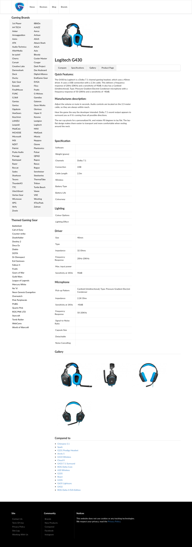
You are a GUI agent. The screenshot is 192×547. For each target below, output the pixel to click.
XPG (14, 202)
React (60, 476)
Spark (60, 447)
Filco (36, 85)
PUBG (15, 304)
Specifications (77, 67)
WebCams (17, 323)
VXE (36, 195)
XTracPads (38, 202)
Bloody (37, 54)
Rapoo (37, 160)
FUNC (15, 93)
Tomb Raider (18, 319)
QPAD (37, 156)
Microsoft (16, 136)
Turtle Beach (39, 187)
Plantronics (39, 148)
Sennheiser (39, 171)
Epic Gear (16, 82)
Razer (14, 163)
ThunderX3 (17, 183)
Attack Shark (39, 43)
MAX (36, 128)
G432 (60, 486)
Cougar (37, 62)
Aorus (36, 31)
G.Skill (15, 97)
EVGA (36, 82)
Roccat (15, 167)
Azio (36, 50)
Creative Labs (18, 66)
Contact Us (17, 519)
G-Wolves (38, 93)
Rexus (36, 163)
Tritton (37, 183)
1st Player (16, 23)
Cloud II (61, 460)
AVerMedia (17, 50)
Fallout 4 (16, 265)
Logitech (38, 124)
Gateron (37, 101)
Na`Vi (15, 288)
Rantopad (16, 160)
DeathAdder (18, 237)
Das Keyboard (40, 70)
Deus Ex (16, 245)
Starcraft (16, 315)
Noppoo (37, 140)
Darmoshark (18, 70)
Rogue (37, 167)
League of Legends (20, 280)
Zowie (15, 210)
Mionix (37, 136)
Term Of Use (18, 522)
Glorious (38, 109)
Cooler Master (40, 58)
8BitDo (37, 23)
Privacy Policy (18, 526)
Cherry (15, 58)
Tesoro (15, 179)
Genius (15, 105)
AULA (36, 46)
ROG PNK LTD (19, 311)
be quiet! (16, 54)
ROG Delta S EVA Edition (69, 490)
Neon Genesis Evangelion (24, 292)
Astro (14, 39)
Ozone (37, 144)
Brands (64, 7)
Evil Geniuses (18, 261)
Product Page (108, 67)
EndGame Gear (41, 78)
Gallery (93, 67)
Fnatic (36, 89)
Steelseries (39, 175)
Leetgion (38, 121)
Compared (49, 526)
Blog (54, 7)
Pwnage (16, 156)
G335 (60, 473)
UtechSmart (17, 191)
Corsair (15, 62)
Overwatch (17, 296)
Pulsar (37, 152)
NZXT (15, 144)
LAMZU (16, 121)
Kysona (37, 117)
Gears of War (18, 272)
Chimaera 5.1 (63, 443)
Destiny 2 (16, 241)
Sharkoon (16, 175)
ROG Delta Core (64, 467)
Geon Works (39, 105)
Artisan (37, 35)
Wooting (38, 199)
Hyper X (37, 113)
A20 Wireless (63, 470)
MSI (14, 140)
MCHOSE (16, 132)
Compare (62, 67)
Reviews (43, 7)
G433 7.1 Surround (66, 463)
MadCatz (16, 128)
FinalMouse (17, 89)
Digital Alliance (41, 74)
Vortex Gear (17, 195)
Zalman (37, 206)
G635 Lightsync (64, 483)
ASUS (36, 39)
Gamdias (38, 97)
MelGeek (38, 132)
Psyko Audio (18, 152)
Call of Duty (17, 229)
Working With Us (20, 534)
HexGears (16, 113)
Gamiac (15, 101)
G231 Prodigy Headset (67, 450)
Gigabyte (16, 109)
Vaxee (36, 191)
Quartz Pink (17, 308)
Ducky (15, 78)
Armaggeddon (18, 35)
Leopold (16, 124)
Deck (14, 74)
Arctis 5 (60, 453)
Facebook (49, 530)
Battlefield (17, 226)
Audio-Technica (19, 46)
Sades (15, 171)
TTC (14, 187)
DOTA (15, 253)
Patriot (15, 148)
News (32, 7)
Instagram (49, 534)
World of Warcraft (20, 327)
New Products (51, 522)
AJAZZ (37, 27)
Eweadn (16, 85)
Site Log (16, 530)
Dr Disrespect (18, 257)
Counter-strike (19, 233)
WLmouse (17, 199)
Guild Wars (17, 276)
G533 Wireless (64, 457)
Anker (15, 31)
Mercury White (19, 284)
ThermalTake (40, 179)
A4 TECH (16, 27)
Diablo (15, 249)
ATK (14, 43)
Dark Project (39, 66)
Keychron (16, 117)
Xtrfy (14, 206)
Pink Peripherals (19, 300)
